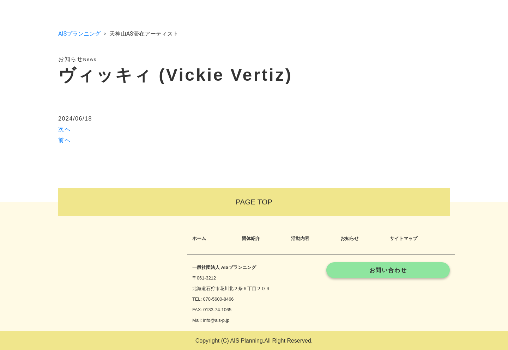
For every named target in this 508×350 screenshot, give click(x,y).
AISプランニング (79, 33)
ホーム (199, 238)
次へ (64, 129)
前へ (64, 140)
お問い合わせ (388, 270)
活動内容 (300, 238)
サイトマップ (403, 238)
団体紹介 (251, 238)
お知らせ (349, 238)
